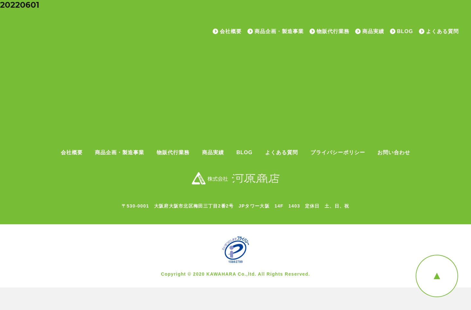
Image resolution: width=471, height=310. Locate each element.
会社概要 (231, 31)
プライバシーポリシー (337, 152)
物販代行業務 (333, 31)
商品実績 (373, 31)
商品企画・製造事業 (279, 31)
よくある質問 (442, 31)
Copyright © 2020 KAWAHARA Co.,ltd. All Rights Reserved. (235, 274)
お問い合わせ (393, 152)
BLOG (405, 31)
